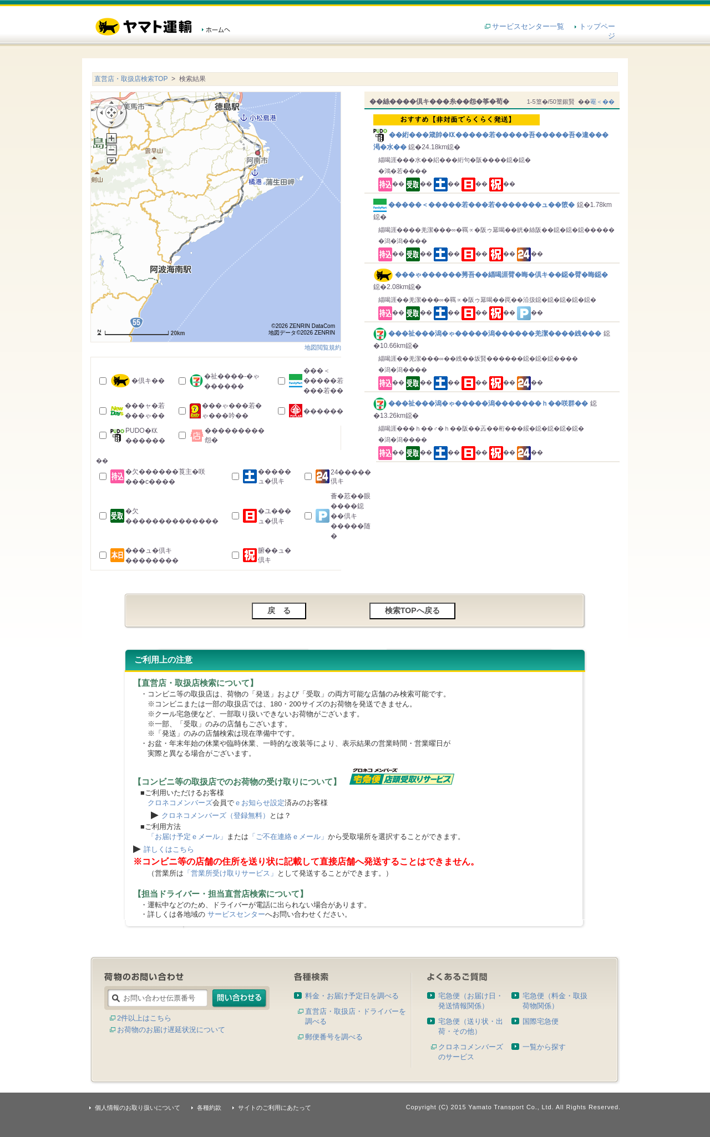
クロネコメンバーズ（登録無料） (215, 815)
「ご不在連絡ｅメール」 (288, 836)
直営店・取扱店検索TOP (131, 79)
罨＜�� (602, 101)
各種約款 (209, 1107)
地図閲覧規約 (323, 347)
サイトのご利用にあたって (274, 1107)
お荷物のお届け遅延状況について (171, 1029)
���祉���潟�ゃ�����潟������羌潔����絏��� (488, 333)
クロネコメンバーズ (180, 803)
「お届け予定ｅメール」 (187, 836)
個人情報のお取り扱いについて (137, 1107)
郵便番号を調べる (334, 1037)
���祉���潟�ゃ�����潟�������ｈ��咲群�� (481, 403)
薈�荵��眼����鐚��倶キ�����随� (351, 516)
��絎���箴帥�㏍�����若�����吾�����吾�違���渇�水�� (494, 132)
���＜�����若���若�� (323, 381)
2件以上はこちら (144, 1018)
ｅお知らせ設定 (259, 803)
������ (323, 411)
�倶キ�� (148, 381)
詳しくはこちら (169, 849)
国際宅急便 (541, 1021)
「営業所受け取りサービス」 (230, 873)
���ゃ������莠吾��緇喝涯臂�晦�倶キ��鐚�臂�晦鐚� (490, 275)
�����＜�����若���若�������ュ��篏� (475, 205)
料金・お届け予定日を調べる (352, 996)
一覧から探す (544, 1047)
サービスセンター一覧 (528, 26)
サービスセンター (236, 914)
